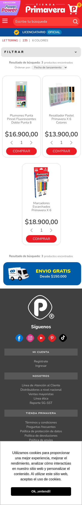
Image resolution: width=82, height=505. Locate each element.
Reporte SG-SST (41, 403)
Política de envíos (41, 440)
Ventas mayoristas (41, 394)
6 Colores (40, 40)
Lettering (10, 40)
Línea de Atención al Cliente (41, 385)
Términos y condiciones (41, 422)
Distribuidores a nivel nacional (40, 390)
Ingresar (41, 366)
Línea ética (41, 398)
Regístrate (41, 361)
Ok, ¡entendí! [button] (41, 491)
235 (25, 40)
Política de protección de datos (41, 431)
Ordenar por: (23, 67)
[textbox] (46, 21)
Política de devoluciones (41, 436)
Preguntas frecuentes (41, 427)
